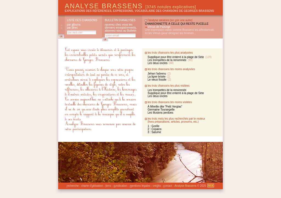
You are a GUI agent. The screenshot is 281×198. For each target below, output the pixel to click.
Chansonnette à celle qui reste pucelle (177, 23)
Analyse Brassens (130, 6)
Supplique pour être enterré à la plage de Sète (180, 57)
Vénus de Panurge (159, 26)
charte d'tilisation (92, 185)
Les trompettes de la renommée (170, 60)
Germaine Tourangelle (161, 109)
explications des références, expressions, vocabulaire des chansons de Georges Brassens (139, 10)
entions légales (140, 185)
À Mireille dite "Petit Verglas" (165, 106)
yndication (120, 185)
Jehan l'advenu (159, 73)
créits (157, 185)
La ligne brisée (159, 76)
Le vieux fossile (159, 79)
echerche (72, 185)
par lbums (73, 24)
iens (108, 185)
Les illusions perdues (160, 112)
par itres (72, 27)
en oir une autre (181, 20)
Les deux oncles (161, 63)
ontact (167, 185)
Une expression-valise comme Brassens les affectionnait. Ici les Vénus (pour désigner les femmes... (179, 31)
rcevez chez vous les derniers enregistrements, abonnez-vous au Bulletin (121, 27)
